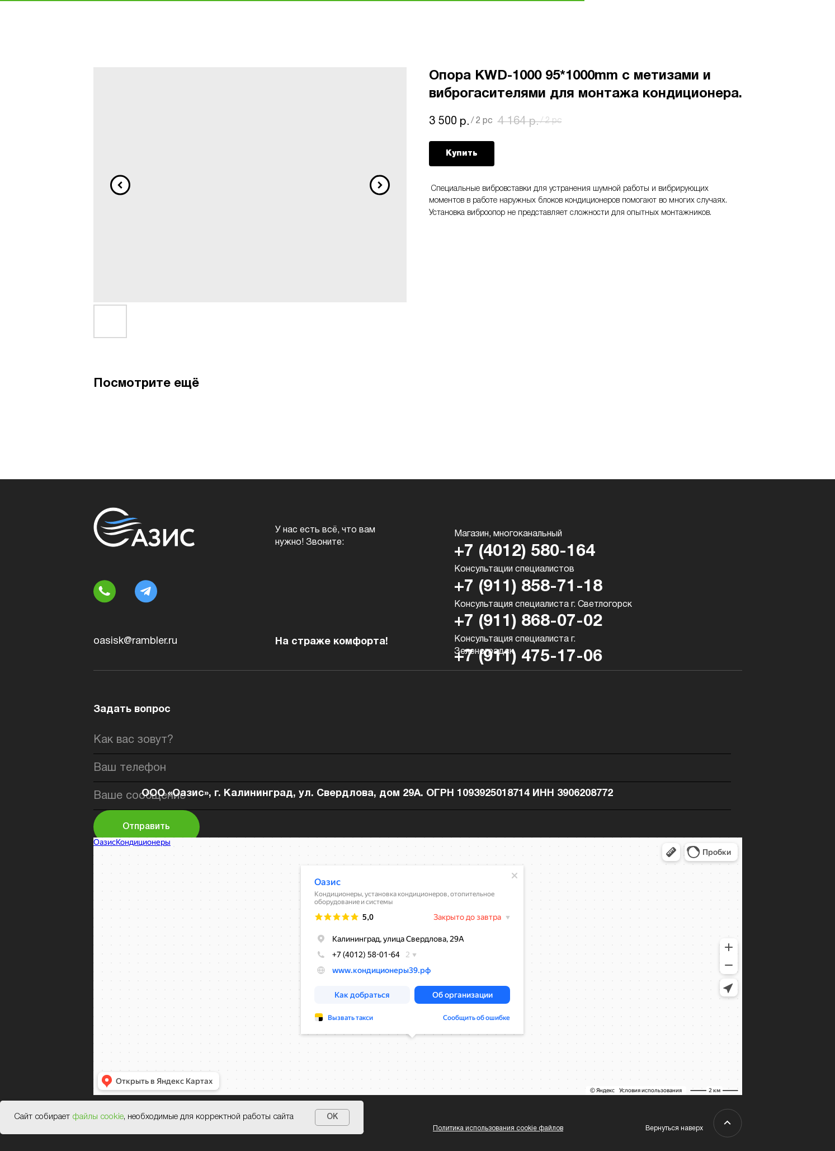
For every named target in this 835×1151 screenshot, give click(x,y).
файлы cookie (98, 1117)
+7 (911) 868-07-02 (528, 621)
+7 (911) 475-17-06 (528, 657)
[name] (412, 740)
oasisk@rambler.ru (135, 641)
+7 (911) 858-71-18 (528, 587)
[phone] (412, 768)
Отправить (146, 827)
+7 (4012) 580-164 (524, 551)
